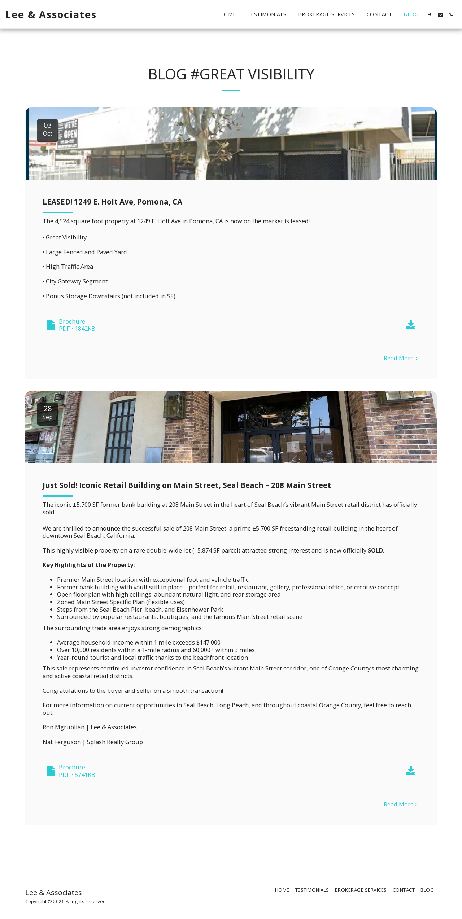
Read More (402, 358)
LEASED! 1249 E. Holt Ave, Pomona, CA (112, 202)
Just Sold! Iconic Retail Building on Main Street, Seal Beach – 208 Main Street (187, 485)
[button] (429, 14)
